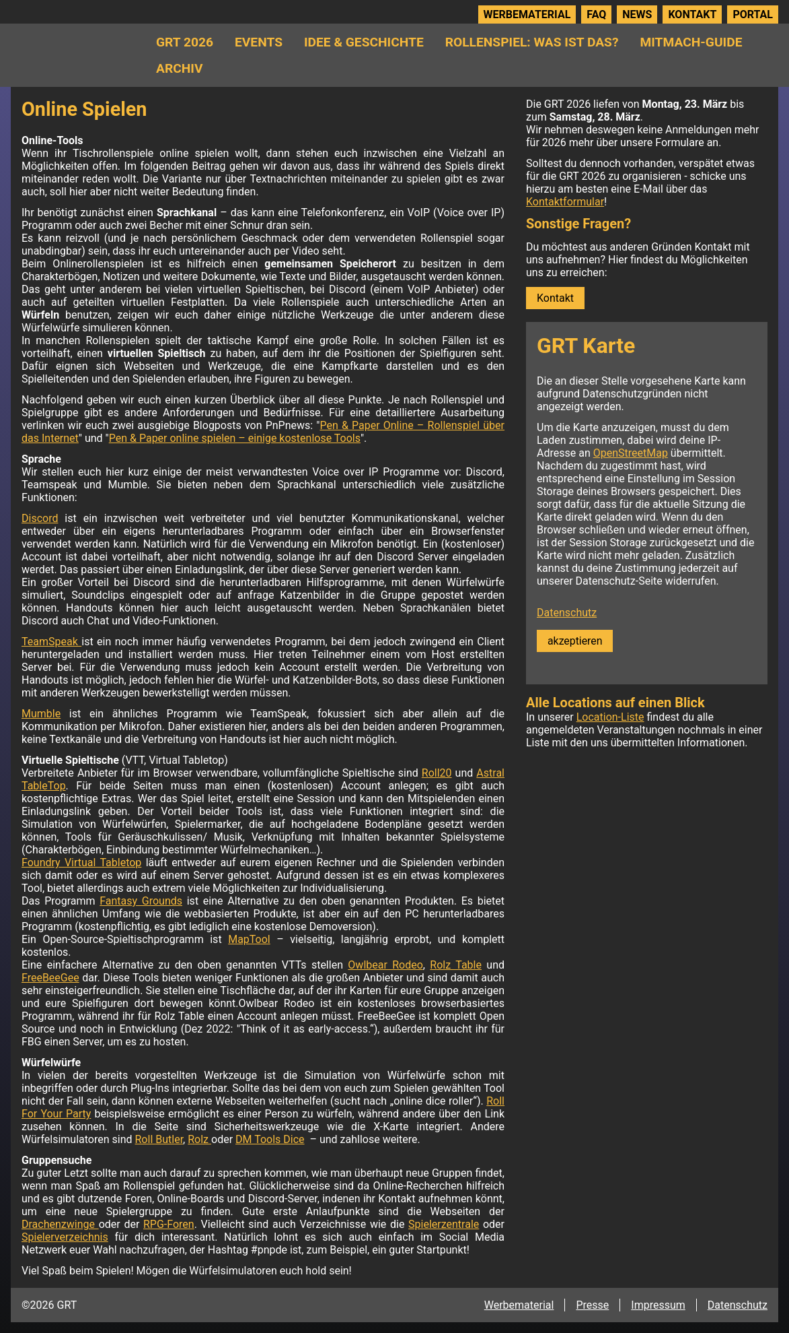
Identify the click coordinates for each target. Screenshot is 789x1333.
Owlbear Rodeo (385, 964)
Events (259, 42)
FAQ (596, 14)
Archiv (179, 68)
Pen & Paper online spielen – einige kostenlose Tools (235, 438)
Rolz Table (456, 964)
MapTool (249, 939)
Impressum (658, 1305)
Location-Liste (610, 717)
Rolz (199, 1139)
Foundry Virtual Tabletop (81, 862)
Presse (592, 1305)
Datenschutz (567, 612)
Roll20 (437, 773)
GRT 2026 (184, 42)
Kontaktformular (565, 201)
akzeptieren (575, 641)
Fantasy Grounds (141, 901)
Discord (40, 518)
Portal (752, 14)
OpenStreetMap (630, 453)
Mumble (41, 713)
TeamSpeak (51, 641)
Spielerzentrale (443, 1224)
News (637, 14)
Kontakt (692, 14)
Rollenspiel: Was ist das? (532, 42)
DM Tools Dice (270, 1139)
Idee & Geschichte (364, 42)
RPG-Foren (168, 1224)
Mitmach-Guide (691, 42)
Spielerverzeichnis (65, 1237)
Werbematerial (527, 14)
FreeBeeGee (50, 977)
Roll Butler (159, 1139)
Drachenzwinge (60, 1224)
